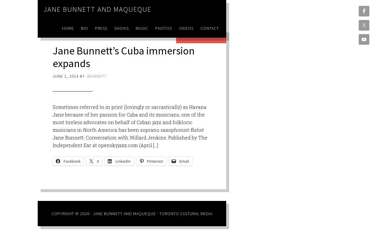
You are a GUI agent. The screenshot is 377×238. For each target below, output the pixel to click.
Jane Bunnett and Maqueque (98, 9)
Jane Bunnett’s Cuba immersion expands (124, 57)
